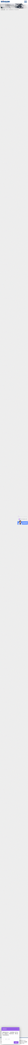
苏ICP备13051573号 (19, 1043)
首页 (7, 9)
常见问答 (16, 9)
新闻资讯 (11, 9)
